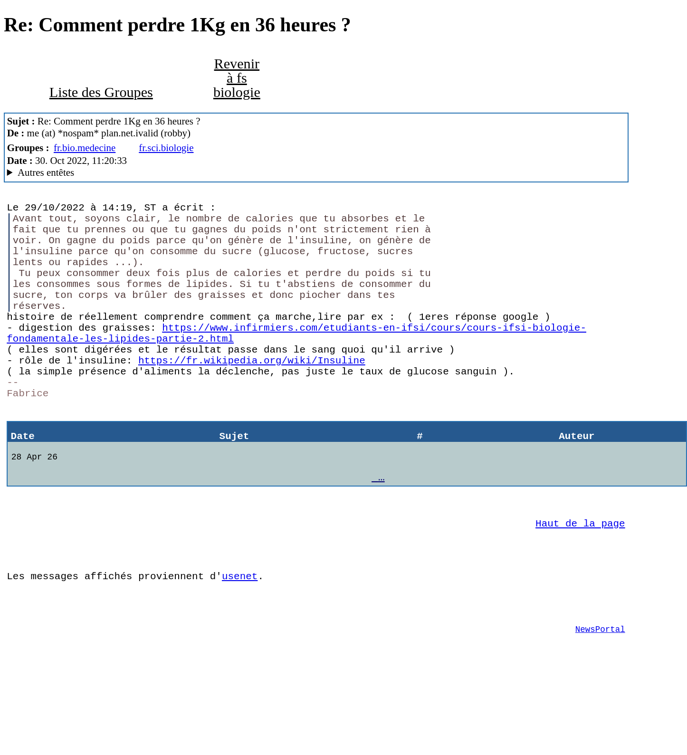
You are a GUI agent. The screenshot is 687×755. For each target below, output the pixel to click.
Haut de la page (580, 582)
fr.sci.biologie (166, 147)
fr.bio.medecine (84, 147)
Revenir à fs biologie (236, 78)
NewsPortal (600, 702)
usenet (240, 642)
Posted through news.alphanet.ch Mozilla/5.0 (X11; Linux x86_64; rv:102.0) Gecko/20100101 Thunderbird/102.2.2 (316, 173)
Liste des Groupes (101, 92)
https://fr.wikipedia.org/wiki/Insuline (251, 395)
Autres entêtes (46, 172)
